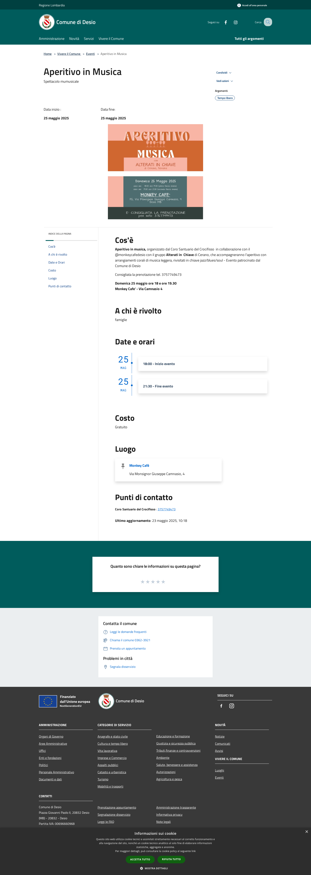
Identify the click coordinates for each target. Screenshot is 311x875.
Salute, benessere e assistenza (177, 764)
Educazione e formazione (173, 736)
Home (48, 53)
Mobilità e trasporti (110, 786)
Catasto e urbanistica (112, 772)
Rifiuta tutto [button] (171, 859)
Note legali (163, 821)
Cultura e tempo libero (113, 743)
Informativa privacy (169, 814)
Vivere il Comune (69, 53)
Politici (43, 765)
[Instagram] (232, 22)
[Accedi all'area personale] (252, 5)
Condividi (224, 72)
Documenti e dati (50, 779)
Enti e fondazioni (50, 757)
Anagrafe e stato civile (113, 736)
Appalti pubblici (108, 765)
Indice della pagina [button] (59, 234)
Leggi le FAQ (106, 821)
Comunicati (222, 743)
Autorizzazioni (166, 772)
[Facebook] (222, 22)
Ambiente (162, 757)
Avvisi (219, 750)
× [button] (306, 831)
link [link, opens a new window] (194, 851)
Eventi (90, 53)
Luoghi (219, 770)
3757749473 (167, 509)
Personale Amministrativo (56, 772)
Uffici (42, 750)
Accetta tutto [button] (140, 859)
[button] (155, 868)
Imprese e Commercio (112, 757)
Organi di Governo (51, 736)
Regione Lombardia (52, 5)
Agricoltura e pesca (169, 779)
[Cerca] (267, 22)
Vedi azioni (225, 81)
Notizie (220, 736)
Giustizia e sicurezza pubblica (176, 743)
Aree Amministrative (53, 743)
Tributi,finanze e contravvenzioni (178, 750)
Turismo (103, 779)
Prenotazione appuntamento (117, 807)
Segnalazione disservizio (114, 814)
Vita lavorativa (107, 750)
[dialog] (155, 851)
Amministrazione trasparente (176, 807)
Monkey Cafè (139, 465)
